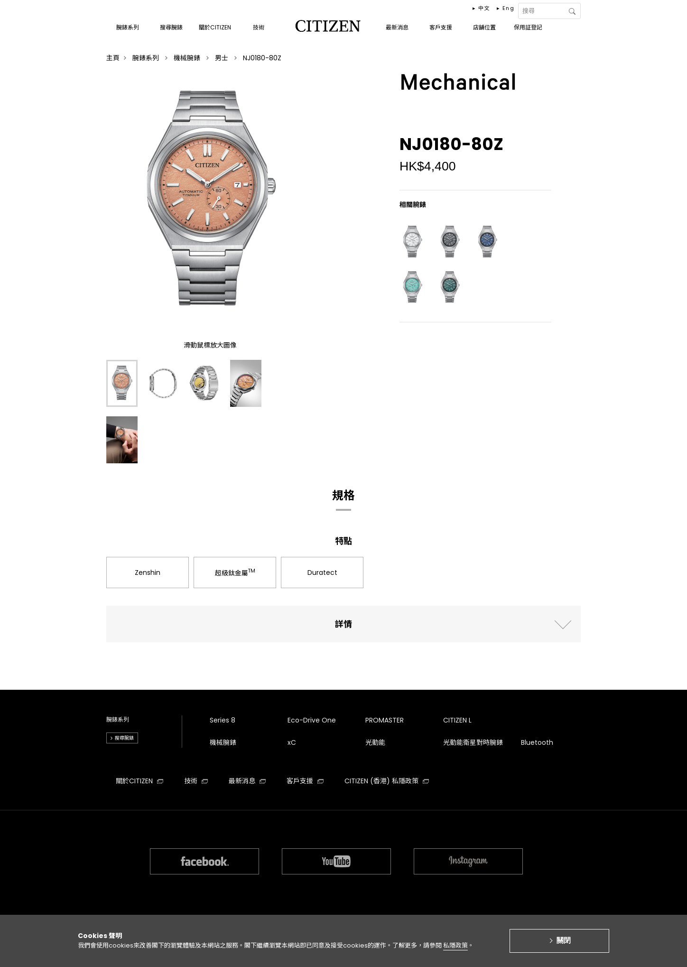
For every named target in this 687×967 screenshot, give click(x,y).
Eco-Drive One (312, 720)
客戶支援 (305, 781)
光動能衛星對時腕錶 (473, 742)
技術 (196, 781)
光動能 (375, 742)
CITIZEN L (457, 720)
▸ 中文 (481, 8)
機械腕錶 (223, 742)
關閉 (564, 944)
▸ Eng (505, 8)
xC (292, 742)
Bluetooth (537, 742)
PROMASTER (384, 720)
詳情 (343, 624)
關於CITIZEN (139, 781)
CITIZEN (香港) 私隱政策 (386, 781)
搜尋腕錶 (124, 738)
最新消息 (247, 781)
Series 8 (222, 720)
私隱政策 (455, 949)
